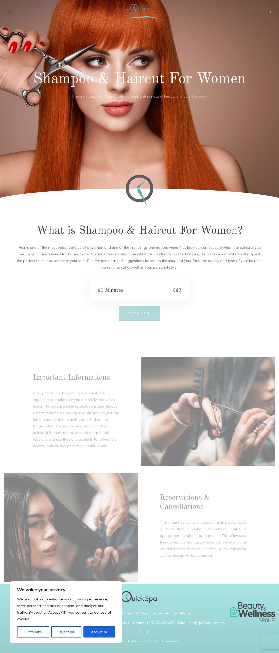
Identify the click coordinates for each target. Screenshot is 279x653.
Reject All (66, 632)
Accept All (99, 632)
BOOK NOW (139, 313)
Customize (33, 632)
